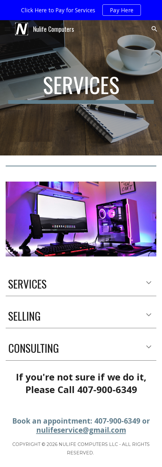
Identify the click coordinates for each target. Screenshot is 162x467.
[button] (7, 28)
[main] (81, 87)
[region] (81, 10)
